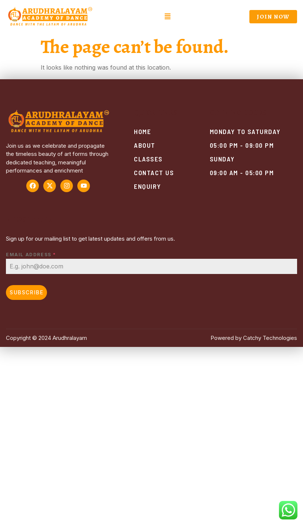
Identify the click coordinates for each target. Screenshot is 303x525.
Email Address (31, 254)
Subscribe (26, 292)
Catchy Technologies (270, 337)
